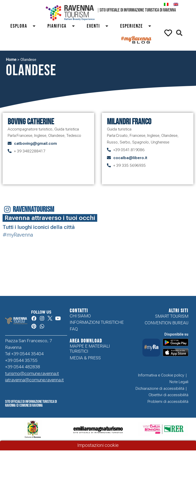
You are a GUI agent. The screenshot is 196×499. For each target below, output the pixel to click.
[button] (179, 33)
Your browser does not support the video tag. (180, 251)
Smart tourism (171, 316)
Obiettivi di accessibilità (168, 395)
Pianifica (63, 26)
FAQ (74, 329)
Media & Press (85, 358)
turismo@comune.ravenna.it (32, 373)
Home (11, 59)
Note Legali (178, 382)
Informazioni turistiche (97, 322)
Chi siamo (80, 316)
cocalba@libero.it (130, 158)
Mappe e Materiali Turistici (90, 349)
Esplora (25, 26)
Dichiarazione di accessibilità (160, 388)
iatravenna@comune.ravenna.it (34, 380)
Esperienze (137, 26)
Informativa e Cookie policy (161, 375)
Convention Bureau (166, 322)
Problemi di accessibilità (168, 402)
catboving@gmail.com (35, 143)
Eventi (100, 26)
